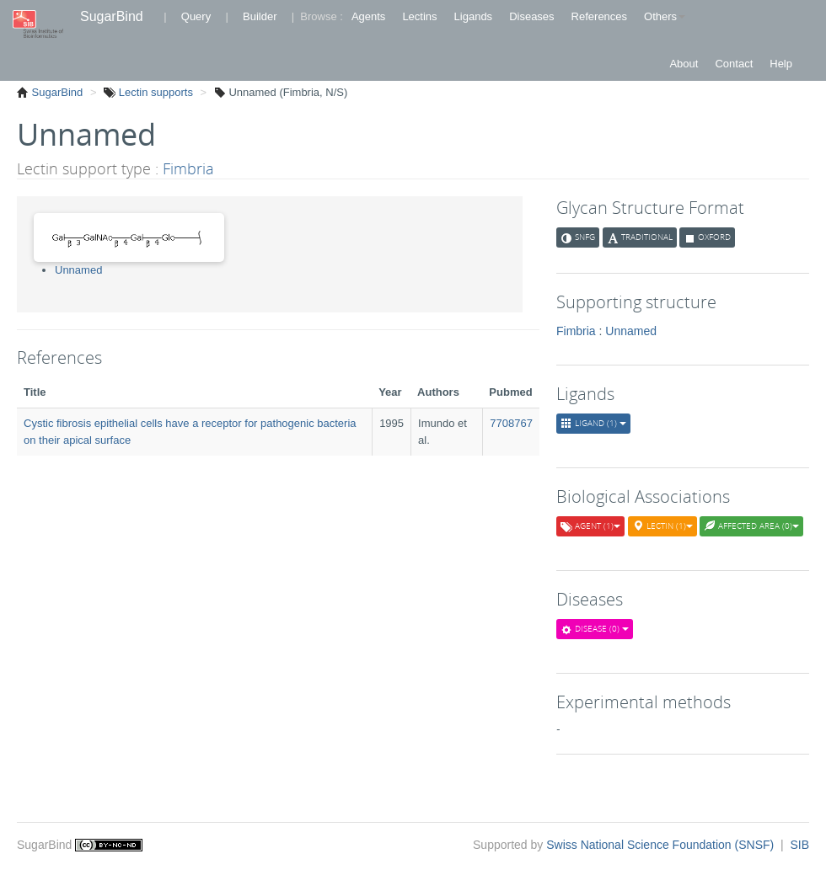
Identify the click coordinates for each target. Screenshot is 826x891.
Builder (259, 16)
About (683, 63)
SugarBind (111, 16)
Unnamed (78, 270)
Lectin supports (154, 92)
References (599, 16)
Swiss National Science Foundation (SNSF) (661, 844)
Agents (368, 16)
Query (196, 16)
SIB (799, 844)
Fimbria (188, 168)
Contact (734, 63)
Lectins (419, 16)
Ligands (473, 16)
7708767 (511, 423)
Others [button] (664, 16)
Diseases (531, 16)
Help (781, 63)
